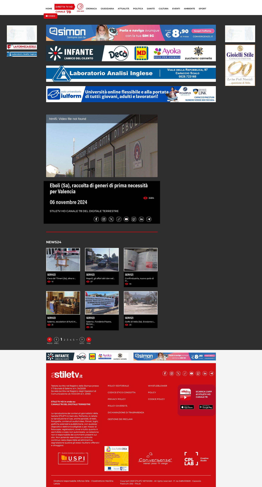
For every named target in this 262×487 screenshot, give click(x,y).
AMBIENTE (189, 8)
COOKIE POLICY (156, 399)
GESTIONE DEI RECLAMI (120, 419)
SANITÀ (151, 8)
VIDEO (50, 16)
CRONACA (91, 8)
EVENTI (176, 8)
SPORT (202, 8)
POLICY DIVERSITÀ (117, 406)
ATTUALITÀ (123, 8)
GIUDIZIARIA (107, 8)
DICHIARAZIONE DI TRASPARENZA (126, 412)
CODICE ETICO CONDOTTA (122, 392)
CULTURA (163, 8)
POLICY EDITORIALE (118, 385)
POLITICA (138, 8)
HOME (49, 8)
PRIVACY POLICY (117, 399)
